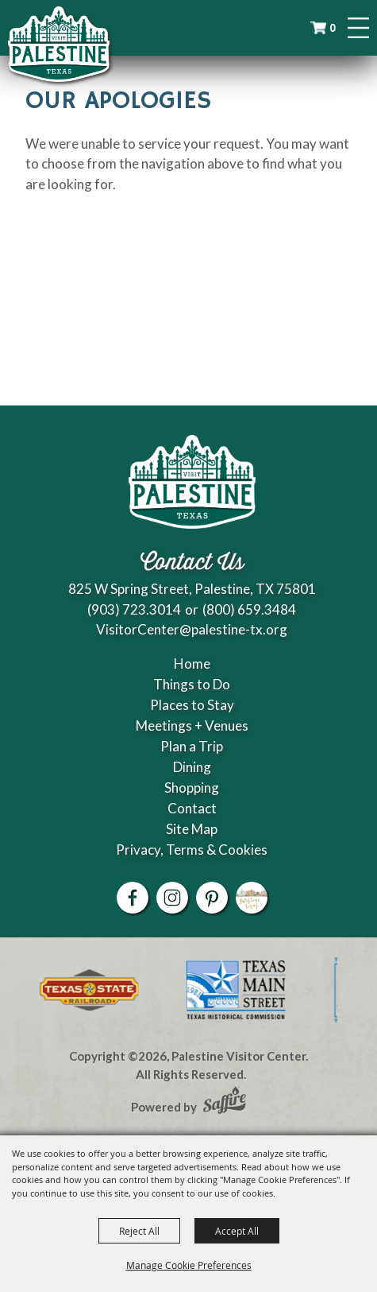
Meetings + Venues (192, 725)
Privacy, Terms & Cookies (191, 849)
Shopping (191, 787)
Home (192, 663)
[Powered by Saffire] (224, 1102)
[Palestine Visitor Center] (59, 44)
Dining (192, 767)
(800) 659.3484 (249, 609)
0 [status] (333, 27)
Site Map (191, 829)
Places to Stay (192, 704)
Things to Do (191, 684)
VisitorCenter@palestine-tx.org (191, 629)
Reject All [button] (139, 1230)
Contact (192, 808)
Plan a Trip (191, 746)
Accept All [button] (237, 1230)
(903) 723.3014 (134, 609)
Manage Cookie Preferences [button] (189, 1265)
